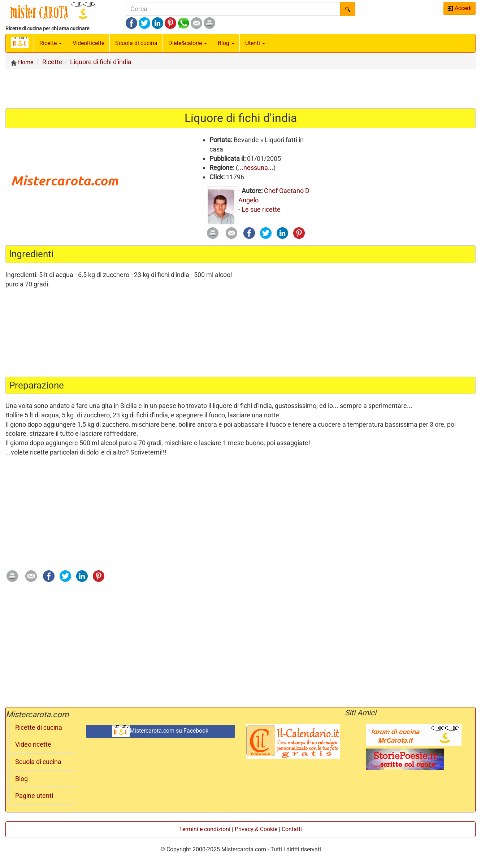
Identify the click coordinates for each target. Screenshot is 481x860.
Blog (21, 779)
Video (88, 43)
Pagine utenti (34, 796)
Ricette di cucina (38, 728)
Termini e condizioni (204, 829)
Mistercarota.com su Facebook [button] (160, 731)
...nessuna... (255, 167)
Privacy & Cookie (256, 829)
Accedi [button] (459, 8)
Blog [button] (226, 43)
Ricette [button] (50, 43)
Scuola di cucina (136, 43)
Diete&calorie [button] (187, 43)
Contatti (292, 829)
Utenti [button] (255, 43)
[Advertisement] (240, 88)
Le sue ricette (261, 209)
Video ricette (33, 745)
